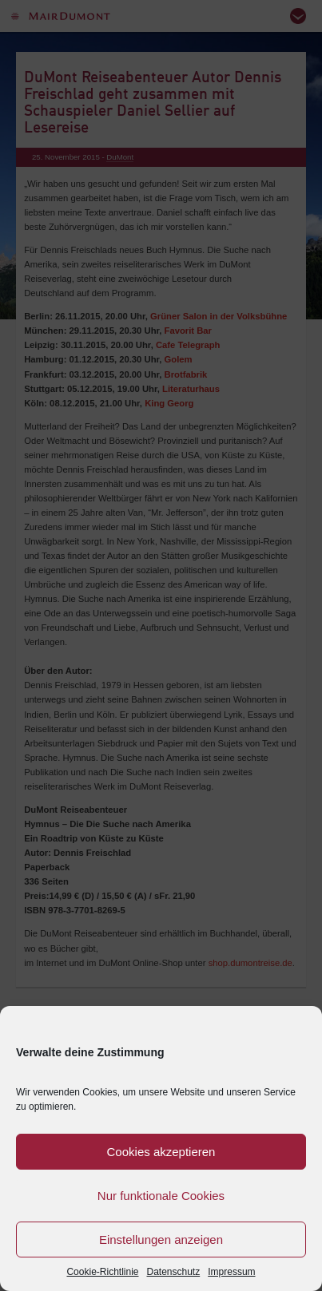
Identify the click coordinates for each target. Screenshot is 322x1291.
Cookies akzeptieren (161, 1151)
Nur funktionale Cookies (161, 1195)
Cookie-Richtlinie (102, 1271)
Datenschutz (174, 1271)
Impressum (231, 1271)
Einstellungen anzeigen (161, 1239)
